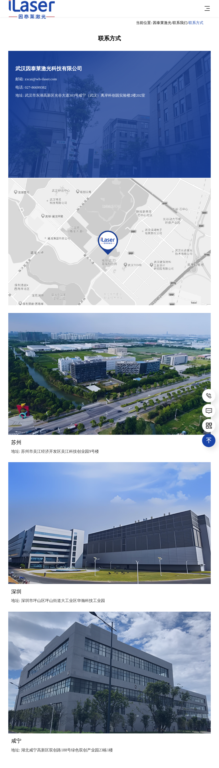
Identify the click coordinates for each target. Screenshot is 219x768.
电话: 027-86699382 (30, 87)
